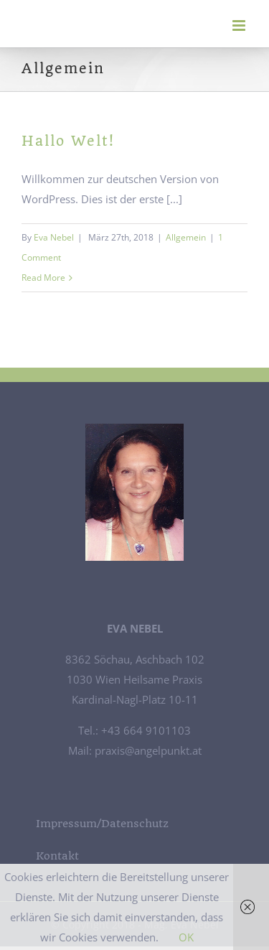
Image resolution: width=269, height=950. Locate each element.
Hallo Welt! (68, 141)
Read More (43, 277)
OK (186, 937)
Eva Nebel (54, 237)
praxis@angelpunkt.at (147, 750)
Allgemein (186, 237)
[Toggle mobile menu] (239, 25)
